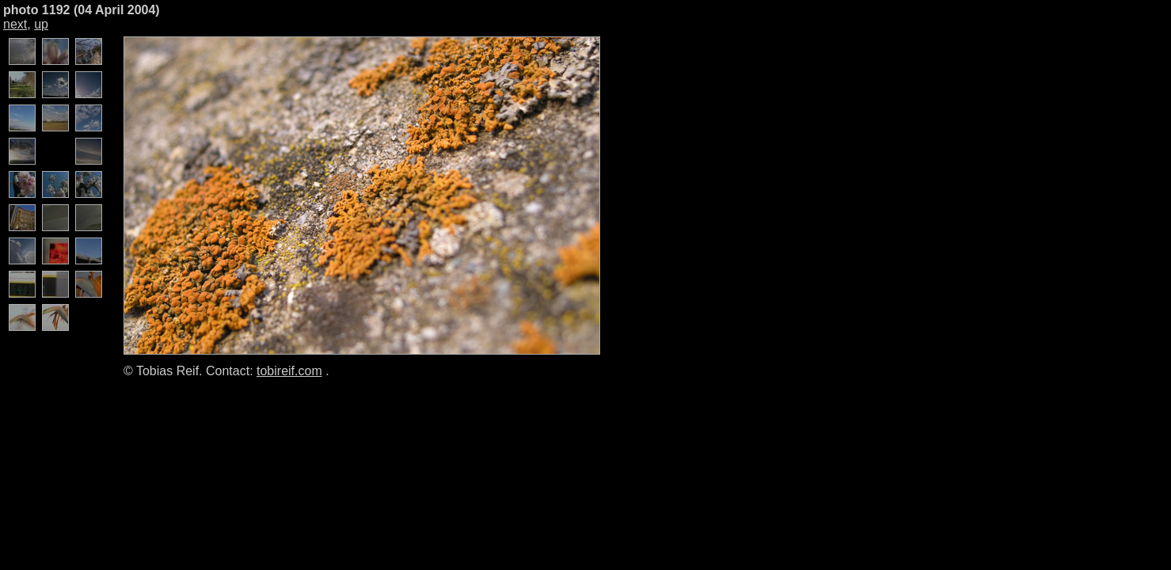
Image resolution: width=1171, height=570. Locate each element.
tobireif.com (289, 371)
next (15, 24)
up (41, 24)
